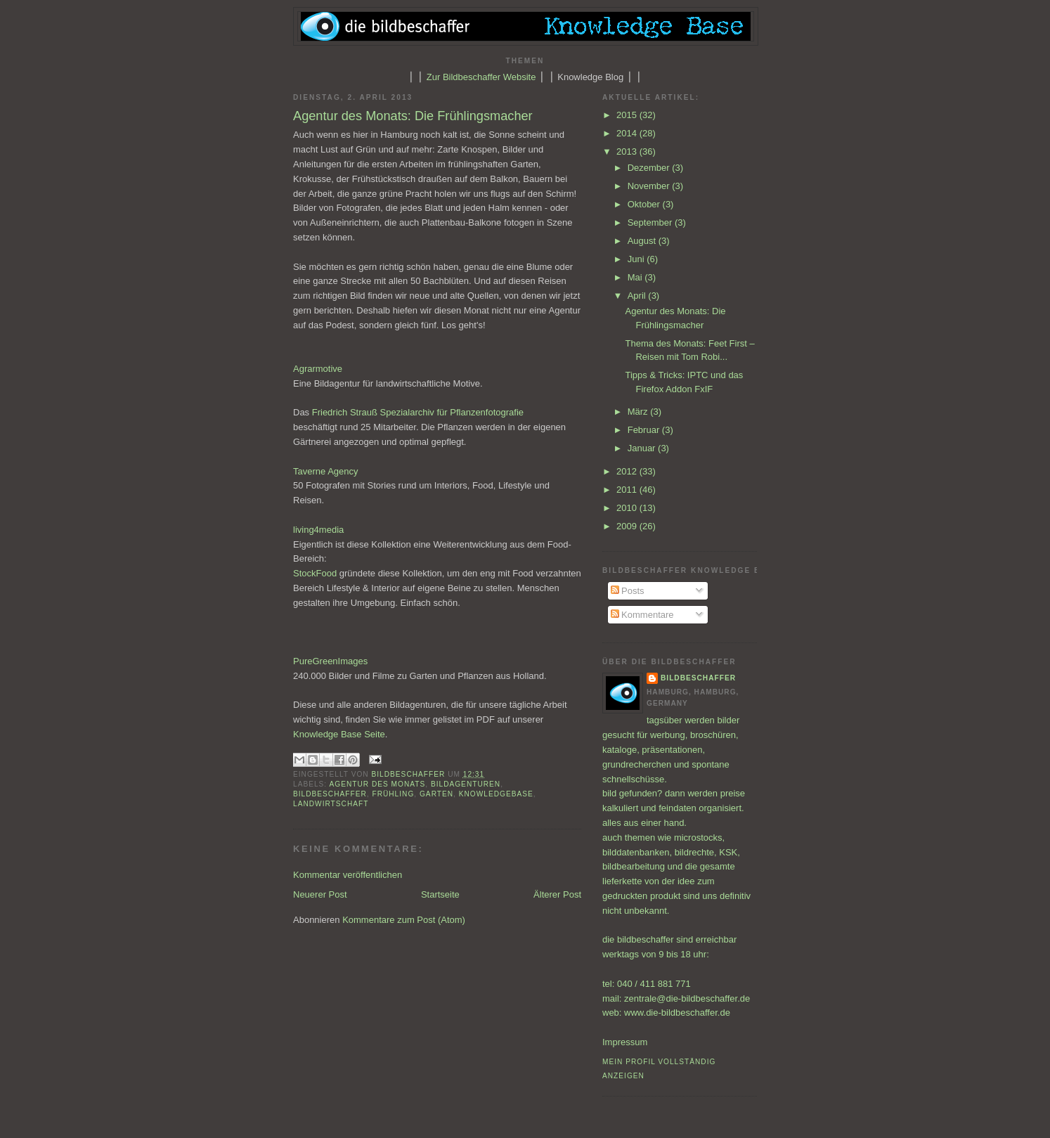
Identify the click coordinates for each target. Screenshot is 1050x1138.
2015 (628, 115)
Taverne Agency (325, 471)
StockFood (315, 573)
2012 (628, 471)
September (651, 222)
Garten (436, 794)
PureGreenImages (330, 661)
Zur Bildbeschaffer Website (481, 77)
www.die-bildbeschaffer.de (677, 1012)
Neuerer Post (320, 894)
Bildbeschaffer (330, 794)
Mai (636, 277)
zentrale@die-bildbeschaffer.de (687, 998)
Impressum (624, 1042)
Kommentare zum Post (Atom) (403, 919)
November (650, 186)
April (638, 295)
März (639, 411)
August (643, 240)
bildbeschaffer (410, 774)
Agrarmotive (317, 368)
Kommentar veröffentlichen (347, 874)
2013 (628, 151)
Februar (645, 430)
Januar (643, 448)
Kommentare (642, 614)
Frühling (393, 794)
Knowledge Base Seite (339, 734)
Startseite (440, 894)
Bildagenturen (465, 784)
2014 (628, 133)
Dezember (650, 167)
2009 (628, 526)
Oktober (645, 204)
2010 (628, 508)
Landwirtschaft (330, 804)
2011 (628, 489)
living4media (318, 529)
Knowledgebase (496, 794)
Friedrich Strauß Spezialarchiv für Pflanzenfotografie (418, 412)
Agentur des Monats (377, 784)
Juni (637, 259)
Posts (627, 591)
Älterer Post (557, 894)
